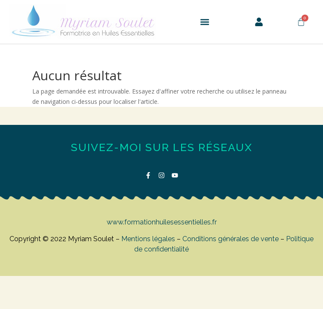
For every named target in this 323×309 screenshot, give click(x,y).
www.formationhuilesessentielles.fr (162, 222)
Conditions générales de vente (230, 239)
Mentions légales (148, 239)
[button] (204, 22)
